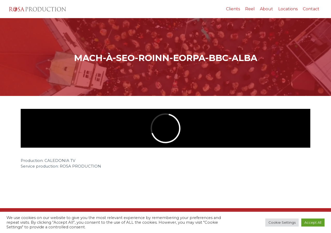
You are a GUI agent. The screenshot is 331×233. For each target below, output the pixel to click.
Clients (233, 8)
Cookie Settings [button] (282, 222)
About (266, 8)
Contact (311, 8)
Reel (250, 8)
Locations (288, 8)
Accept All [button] (312, 222)
